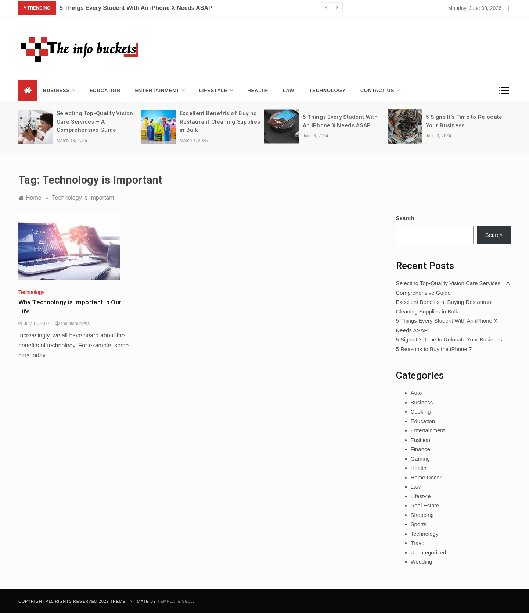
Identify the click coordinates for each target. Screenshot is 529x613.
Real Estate (425, 505)
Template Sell (175, 601)
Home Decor (426, 477)
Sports (419, 524)
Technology (327, 90)
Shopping (422, 515)
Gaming (420, 459)
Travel (418, 543)
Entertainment (159, 90)
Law (288, 90)
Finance (420, 449)
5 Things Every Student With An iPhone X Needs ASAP (136, 8)
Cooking (421, 411)
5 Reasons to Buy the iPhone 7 (434, 349)
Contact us (379, 90)
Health (257, 90)
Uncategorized (428, 552)
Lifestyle (216, 90)
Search (405, 218)
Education (105, 90)
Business (59, 90)
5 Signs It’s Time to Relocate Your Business (449, 339)
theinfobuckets (75, 323)
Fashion (420, 440)
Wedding (421, 562)
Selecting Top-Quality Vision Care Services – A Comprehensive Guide (95, 121)
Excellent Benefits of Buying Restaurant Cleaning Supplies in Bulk (220, 121)
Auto (416, 393)
